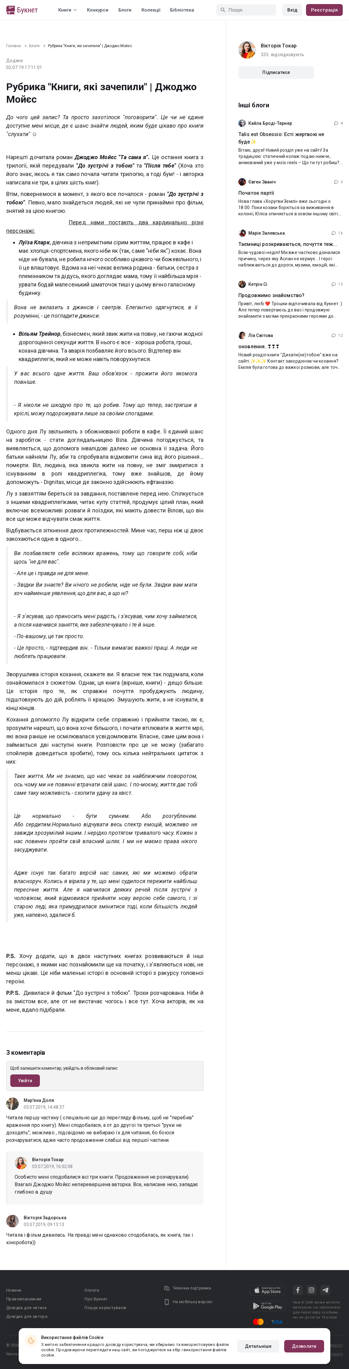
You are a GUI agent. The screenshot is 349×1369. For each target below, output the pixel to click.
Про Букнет (96, 1299)
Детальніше (258, 1346)
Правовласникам (23, 1299)
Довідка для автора (26, 1316)
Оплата (91, 1290)
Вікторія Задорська (45, 1217)
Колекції (150, 10)
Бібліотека (182, 10)
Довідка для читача (26, 1307)
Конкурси (97, 10)
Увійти (25, 1080)
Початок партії (256, 193)
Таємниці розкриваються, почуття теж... (287, 244)
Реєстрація (324, 10)
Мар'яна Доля (39, 1100)
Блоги (124, 10)
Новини (13, 1290)
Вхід (292, 10)
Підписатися (276, 72)
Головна (13, 46)
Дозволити (304, 1346)
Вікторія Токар (48, 1159)
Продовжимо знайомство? (271, 295)
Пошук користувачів (105, 1307)
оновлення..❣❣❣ (259, 347)
